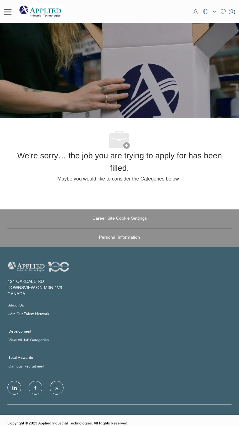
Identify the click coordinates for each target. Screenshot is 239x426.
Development (19, 332)
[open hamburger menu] (8, 11)
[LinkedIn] (14, 388)
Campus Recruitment (26, 366)
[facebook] (35, 388)
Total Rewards (20, 358)
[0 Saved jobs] (228, 11)
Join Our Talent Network (28, 314)
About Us (16, 305)
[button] (209, 11)
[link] (195, 11)
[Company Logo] (49, 11)
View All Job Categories (28, 340)
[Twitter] (56, 388)
